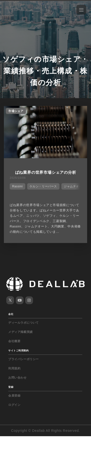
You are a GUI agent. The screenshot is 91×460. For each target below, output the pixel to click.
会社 (10, 314)
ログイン (14, 405)
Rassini (17, 186)
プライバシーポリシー (23, 359)
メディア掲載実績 (20, 332)
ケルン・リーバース (43, 186)
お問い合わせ (17, 377)
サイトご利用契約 (18, 350)
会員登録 (14, 395)
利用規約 (14, 368)
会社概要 (14, 341)
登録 (10, 387)
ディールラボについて (23, 322)
